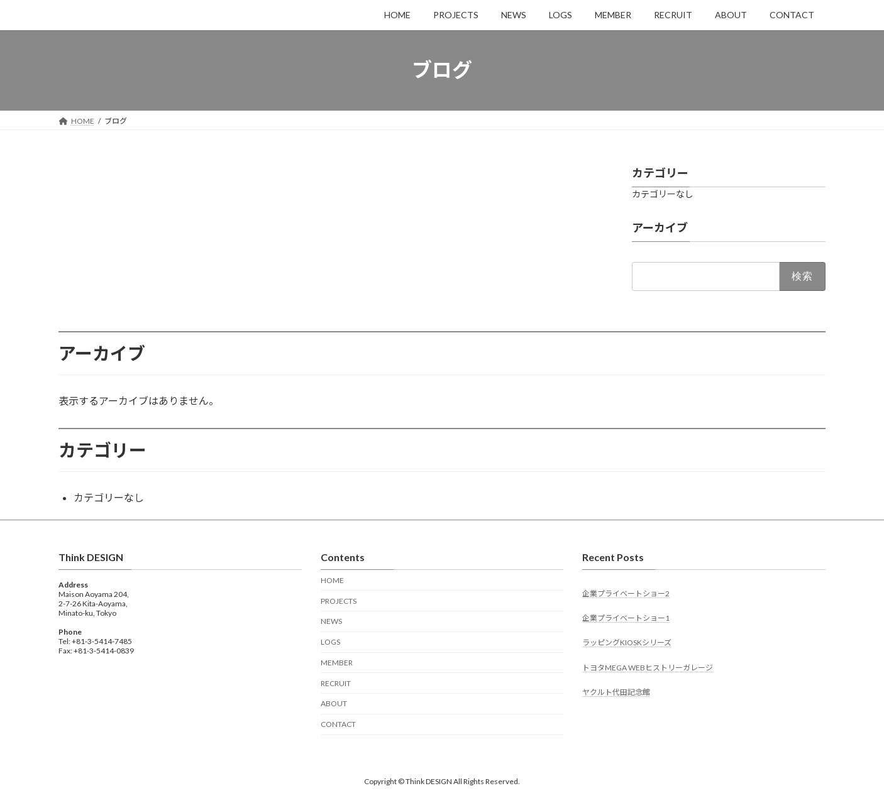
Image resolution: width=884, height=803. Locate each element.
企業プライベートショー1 (626, 618)
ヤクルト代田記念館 (616, 692)
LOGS (330, 642)
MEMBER (337, 662)
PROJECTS (338, 601)
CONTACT (338, 724)
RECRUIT (336, 683)
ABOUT (334, 703)
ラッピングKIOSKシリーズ (626, 642)
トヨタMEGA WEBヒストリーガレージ (647, 667)
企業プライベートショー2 (626, 593)
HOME (332, 580)
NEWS (331, 621)
